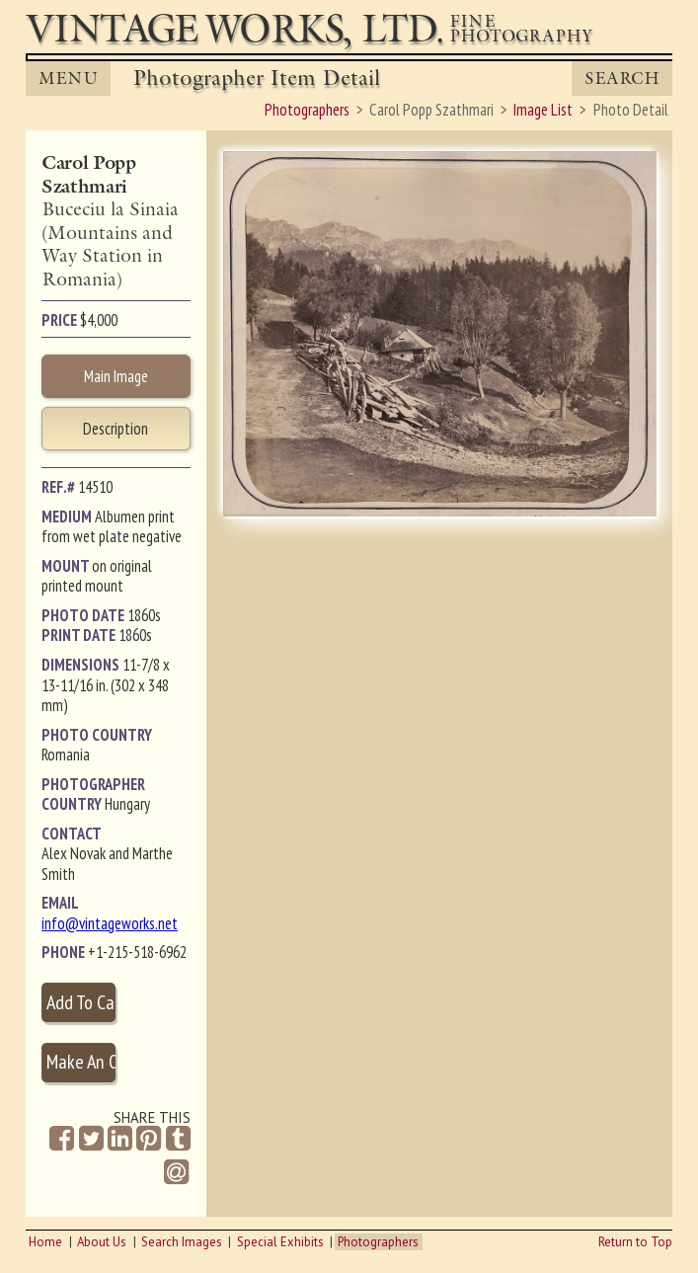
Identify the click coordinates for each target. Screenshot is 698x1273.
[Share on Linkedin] (120, 1139)
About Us (101, 1241)
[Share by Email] (176, 1174)
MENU (68, 78)
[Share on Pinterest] (148, 1139)
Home (45, 1241)
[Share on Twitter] (91, 1139)
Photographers (378, 1241)
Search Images (181, 1241)
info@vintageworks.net (109, 923)
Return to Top (635, 1241)
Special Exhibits (280, 1241)
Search (621, 78)
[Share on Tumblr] (178, 1139)
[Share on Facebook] (61, 1139)
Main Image (116, 376)
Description (115, 428)
